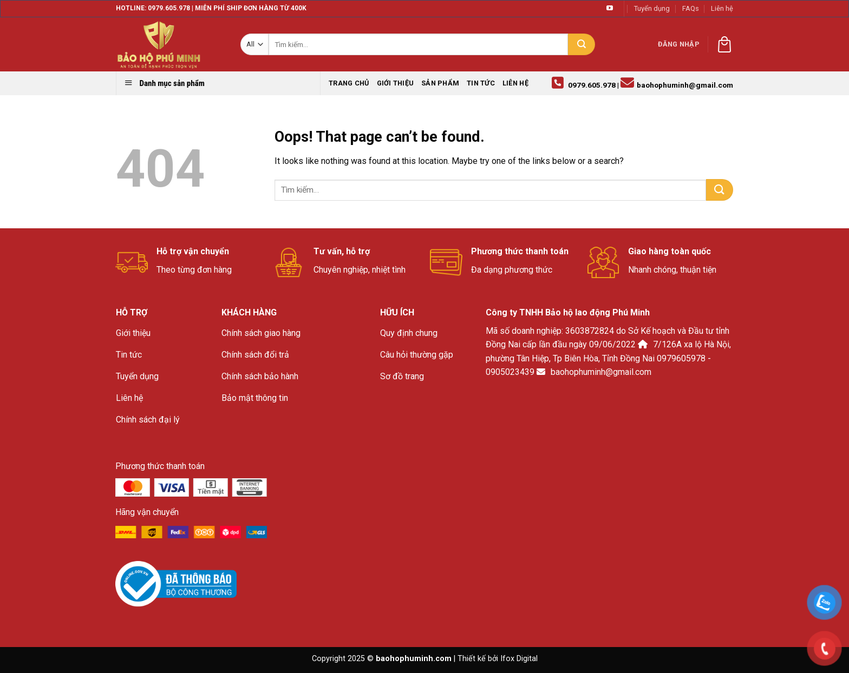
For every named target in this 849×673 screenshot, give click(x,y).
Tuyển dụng (652, 8)
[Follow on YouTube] (609, 8)
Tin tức (481, 83)
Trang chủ (349, 83)
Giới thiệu (395, 83)
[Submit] (581, 44)
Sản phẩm (440, 83)
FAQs (690, 8)
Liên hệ (722, 8)
